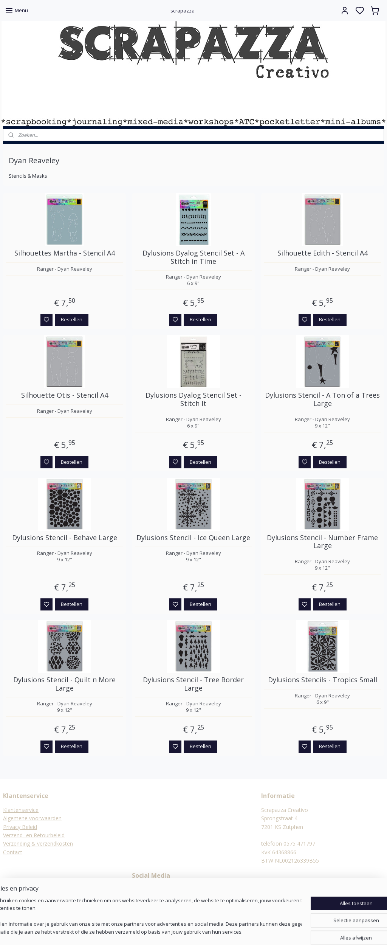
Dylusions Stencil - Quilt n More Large (64, 684)
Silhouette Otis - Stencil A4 (64, 395)
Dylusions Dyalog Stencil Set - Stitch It (193, 399)
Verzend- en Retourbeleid (34, 835)
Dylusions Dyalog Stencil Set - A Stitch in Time (193, 257)
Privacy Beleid (20, 826)
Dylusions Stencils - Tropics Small (322, 680)
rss (230, 931)
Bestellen (71, 319)
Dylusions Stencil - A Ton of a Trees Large (322, 399)
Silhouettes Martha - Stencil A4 (64, 253)
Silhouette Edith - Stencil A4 (322, 253)
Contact (12, 852)
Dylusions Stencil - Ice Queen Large (193, 538)
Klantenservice (21, 809)
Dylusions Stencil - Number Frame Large (322, 542)
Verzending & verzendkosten (38, 843)
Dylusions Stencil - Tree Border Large (193, 684)
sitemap (214, 931)
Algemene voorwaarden (32, 818)
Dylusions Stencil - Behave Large (64, 538)
